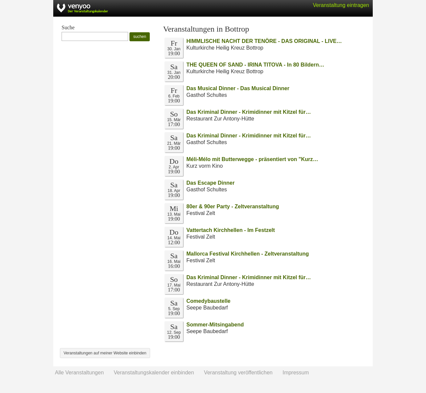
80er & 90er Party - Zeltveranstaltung (232, 206)
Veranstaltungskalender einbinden (154, 372)
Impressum (296, 372)
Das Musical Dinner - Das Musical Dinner (237, 88)
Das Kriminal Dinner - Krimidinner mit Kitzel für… (248, 112)
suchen (139, 36)
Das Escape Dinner (210, 183)
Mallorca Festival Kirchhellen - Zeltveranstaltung (247, 254)
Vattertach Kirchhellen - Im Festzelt (230, 230)
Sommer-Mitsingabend (215, 324)
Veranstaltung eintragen (341, 5)
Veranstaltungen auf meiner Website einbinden (105, 353)
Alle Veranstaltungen (79, 372)
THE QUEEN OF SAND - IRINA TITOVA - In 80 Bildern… (255, 65)
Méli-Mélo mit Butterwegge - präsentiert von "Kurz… (252, 159)
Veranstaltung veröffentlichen (238, 372)
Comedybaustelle (208, 301)
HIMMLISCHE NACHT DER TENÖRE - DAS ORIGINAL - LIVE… (264, 41)
